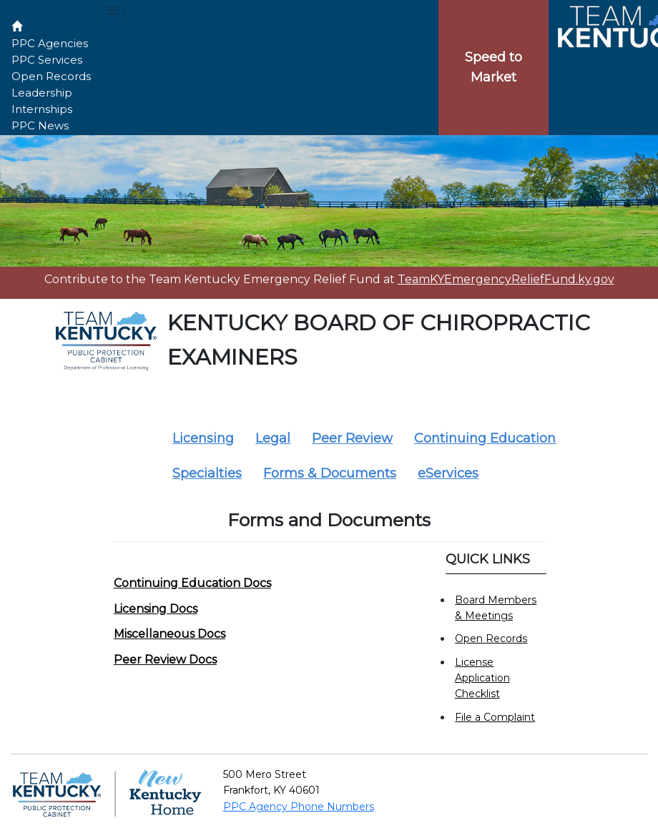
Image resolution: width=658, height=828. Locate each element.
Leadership (41, 92)
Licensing (203, 438)
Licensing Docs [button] (155, 609)
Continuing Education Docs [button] (192, 583)
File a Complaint (495, 717)
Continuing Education (485, 438)
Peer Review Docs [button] (165, 659)
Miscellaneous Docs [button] (169, 634)
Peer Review (352, 438)
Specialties (207, 473)
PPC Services (46, 59)
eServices (448, 473)
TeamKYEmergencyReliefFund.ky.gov (506, 279)
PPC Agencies (49, 43)
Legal (272, 438)
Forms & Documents (329, 473)
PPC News (40, 125)
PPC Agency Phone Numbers (298, 806)
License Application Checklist (482, 678)
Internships (41, 109)
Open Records (51, 76)
